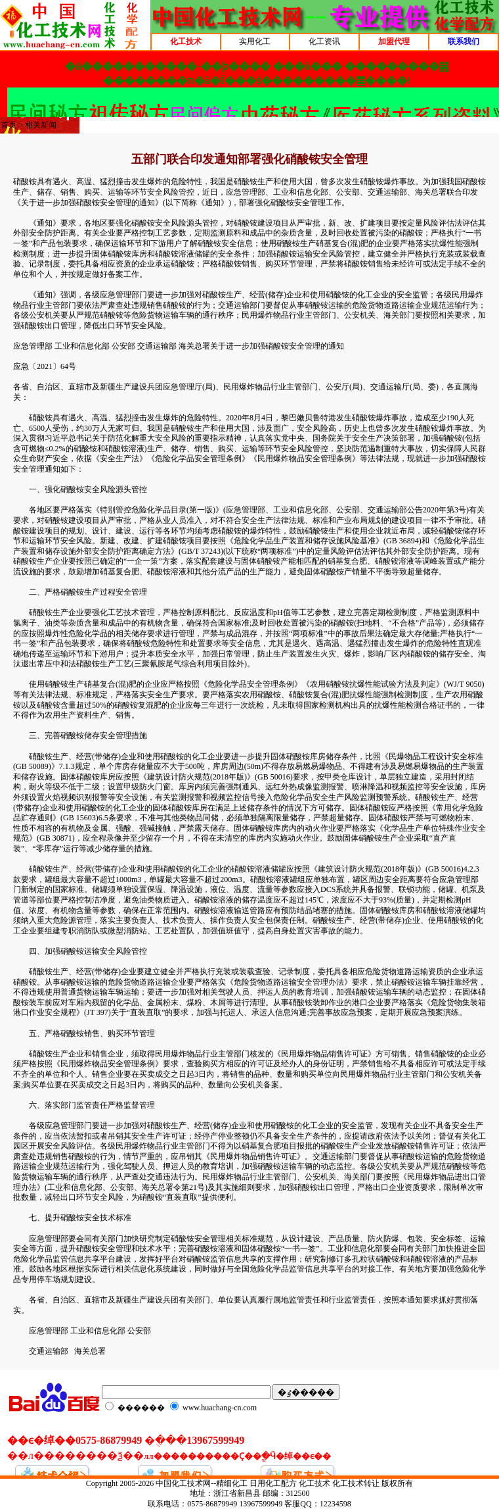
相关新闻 (40, 125)
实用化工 (255, 41)
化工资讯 (324, 41)
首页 (8, 125)
